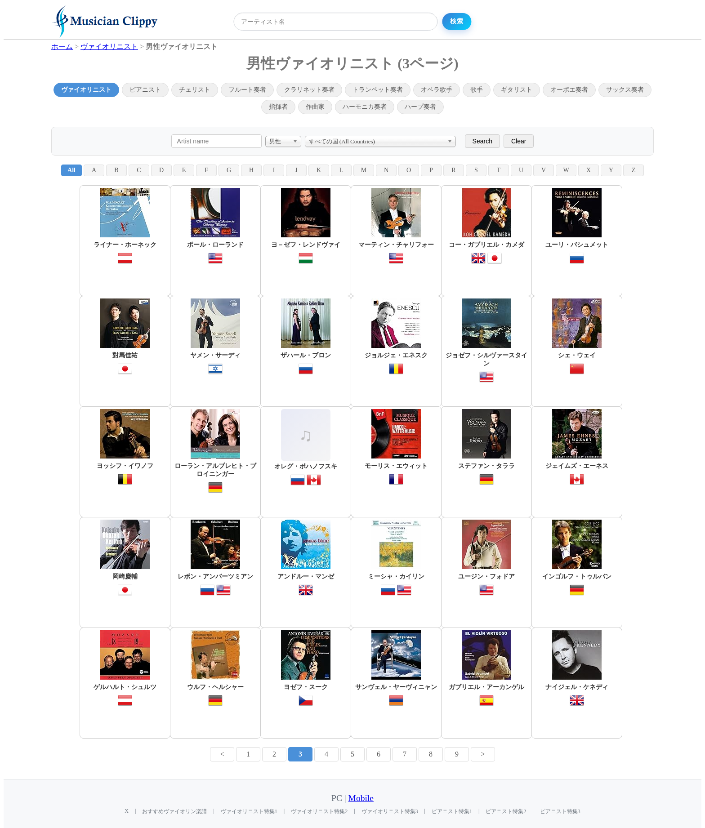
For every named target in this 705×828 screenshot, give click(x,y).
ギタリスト (516, 89)
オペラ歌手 (436, 89)
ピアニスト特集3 (560, 811)
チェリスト (194, 89)
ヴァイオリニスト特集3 (389, 811)
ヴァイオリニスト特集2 (319, 811)
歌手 (476, 89)
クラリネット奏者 (309, 89)
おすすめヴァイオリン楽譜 (174, 811)
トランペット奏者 (377, 89)
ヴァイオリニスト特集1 (249, 811)
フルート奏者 (247, 89)
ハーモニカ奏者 (365, 106)
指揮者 (278, 106)
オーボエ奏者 (569, 89)
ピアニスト (145, 89)
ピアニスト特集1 (452, 811)
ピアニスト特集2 (506, 811)
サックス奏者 (625, 89)
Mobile (361, 798)
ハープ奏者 (420, 106)
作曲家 (315, 106)
